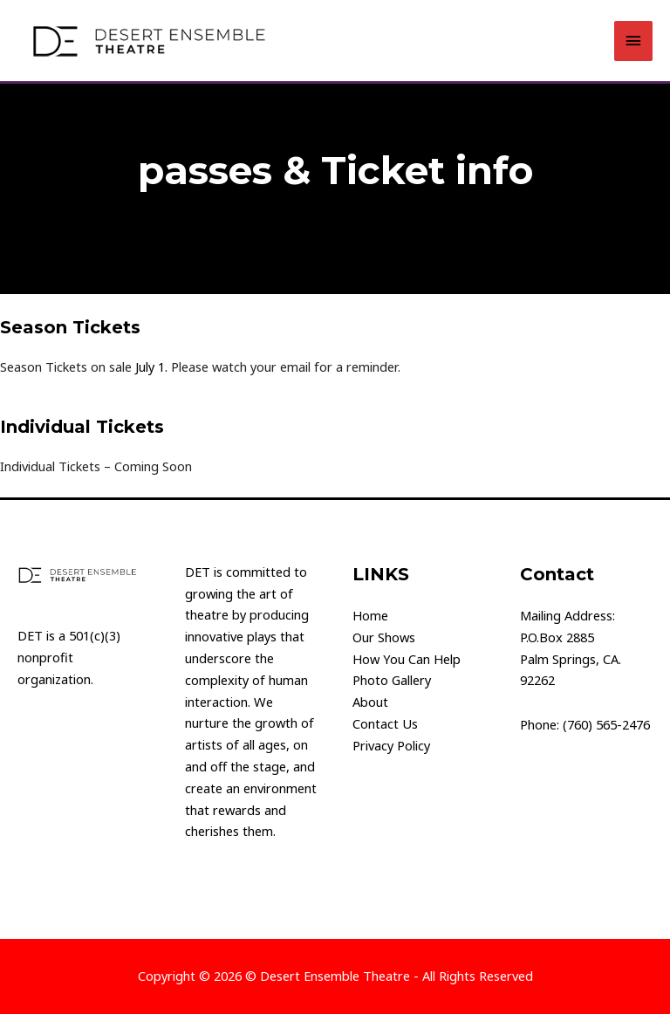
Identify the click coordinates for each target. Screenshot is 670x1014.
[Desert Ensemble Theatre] (148, 41)
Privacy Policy (391, 745)
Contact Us (385, 723)
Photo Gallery (391, 680)
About (370, 701)
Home (370, 615)
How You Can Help (406, 659)
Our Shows (383, 637)
